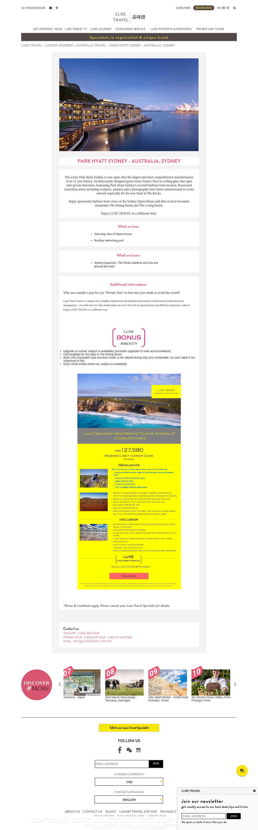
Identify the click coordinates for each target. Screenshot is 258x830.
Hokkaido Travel (128, 822)
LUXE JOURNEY (101, 29)
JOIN (156, 763)
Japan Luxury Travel (81, 822)
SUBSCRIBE (183, 8)
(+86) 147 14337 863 (120, 637)
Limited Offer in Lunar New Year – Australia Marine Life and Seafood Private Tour (84, 700)
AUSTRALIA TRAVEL (91, 45)
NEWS (58, 29)
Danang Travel (38, 822)
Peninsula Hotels (147, 818)
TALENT (110, 811)
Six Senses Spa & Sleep (82, 818)
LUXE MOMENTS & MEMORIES (171, 29)
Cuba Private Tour (166, 818)
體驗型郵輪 (170, 825)
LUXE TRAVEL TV (75, 29)
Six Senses (64, 818)
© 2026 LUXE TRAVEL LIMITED (130, 816)
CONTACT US (92, 811)
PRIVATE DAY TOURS (210, 29)
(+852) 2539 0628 (88, 633)
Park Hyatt (131, 818)
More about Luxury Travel (149, 825)
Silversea (99, 818)
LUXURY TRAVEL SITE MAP (138, 811)
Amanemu (35, 818)
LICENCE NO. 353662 (156, 816)
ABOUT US (72, 811)
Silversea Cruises (93, 825)
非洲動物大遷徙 (115, 818)
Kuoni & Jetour (128, 825)
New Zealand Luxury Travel (105, 822)
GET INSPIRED (42, 29)
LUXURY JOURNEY (59, 45)
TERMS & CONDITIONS (104, 816)
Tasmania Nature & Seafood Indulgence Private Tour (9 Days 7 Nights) (127, 700)
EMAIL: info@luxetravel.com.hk (87, 641)
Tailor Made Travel (164, 822)
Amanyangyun (49, 818)
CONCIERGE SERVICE (130, 29)
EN (219, 8)
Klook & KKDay (111, 825)
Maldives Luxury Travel (58, 822)
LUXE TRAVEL (31, 45)
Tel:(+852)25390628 (33, 8)
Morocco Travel (146, 822)
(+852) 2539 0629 (95, 637)
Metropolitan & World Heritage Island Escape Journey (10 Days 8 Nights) (171, 700)
